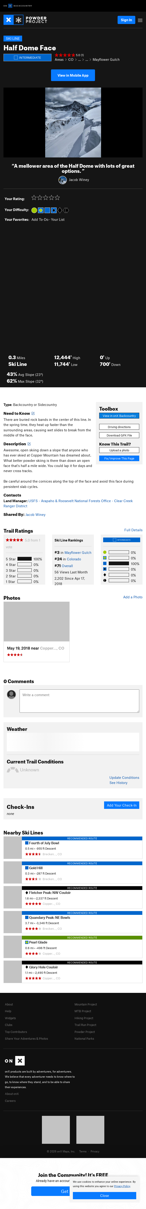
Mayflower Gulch (106, 59)
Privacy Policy (122, 1186)
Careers (10, 1101)
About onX (12, 1094)
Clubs (8, 1025)
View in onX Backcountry (119, 416)
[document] (104, 1189)
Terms (83, 1151)
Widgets (10, 1018)
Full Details (133, 530)
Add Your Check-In (122, 805)
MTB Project (83, 1011)
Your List (58, 219)
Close (104, 1195)
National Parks (84, 1038)
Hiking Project (84, 1018)
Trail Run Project (85, 1025)
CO (71, 59)
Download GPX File (119, 435)
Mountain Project (86, 1004)
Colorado (74, 559)
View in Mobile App (73, 75)
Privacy (95, 1151)
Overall (67, 566)
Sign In (126, 20)
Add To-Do (39, 219)
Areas (59, 59)
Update (124, 777)
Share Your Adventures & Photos (26, 1038)
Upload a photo (119, 450)
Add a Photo (133, 597)
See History (118, 782)
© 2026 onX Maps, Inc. (61, 1151)
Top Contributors (16, 1032)
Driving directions (119, 427)
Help (8, 1011)
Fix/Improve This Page (119, 458)
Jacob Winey (79, 179)
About (9, 1004)
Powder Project (85, 1032)
